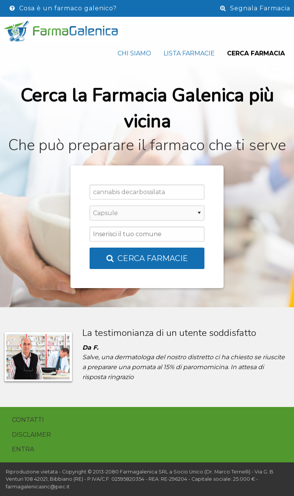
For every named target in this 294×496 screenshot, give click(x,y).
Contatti (28, 419)
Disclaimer (31, 434)
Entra (23, 449)
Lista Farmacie (189, 53)
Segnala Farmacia (255, 8)
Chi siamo (134, 53)
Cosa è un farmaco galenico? (63, 8)
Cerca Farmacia (256, 53)
